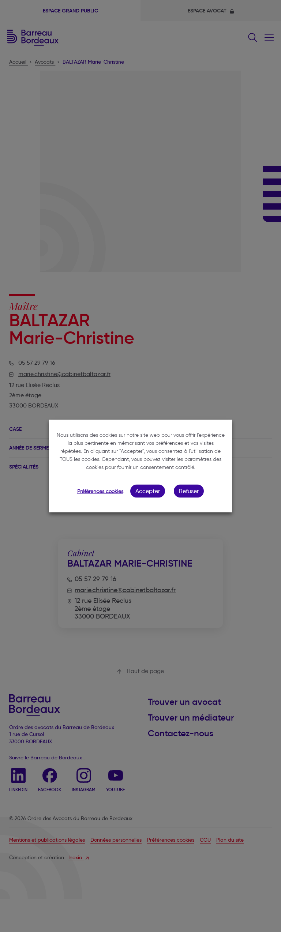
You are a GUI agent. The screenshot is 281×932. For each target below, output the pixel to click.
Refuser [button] (189, 491)
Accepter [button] (147, 491)
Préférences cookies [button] (100, 491)
